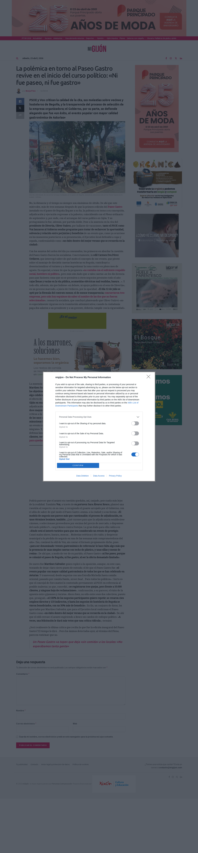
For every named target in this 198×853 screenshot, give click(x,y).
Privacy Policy (115, 476)
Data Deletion (82, 476)
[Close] (149, 377)
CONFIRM (78, 465)
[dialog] (99, 426)
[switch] (135, 423)
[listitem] (99, 417)
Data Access (98, 476)
